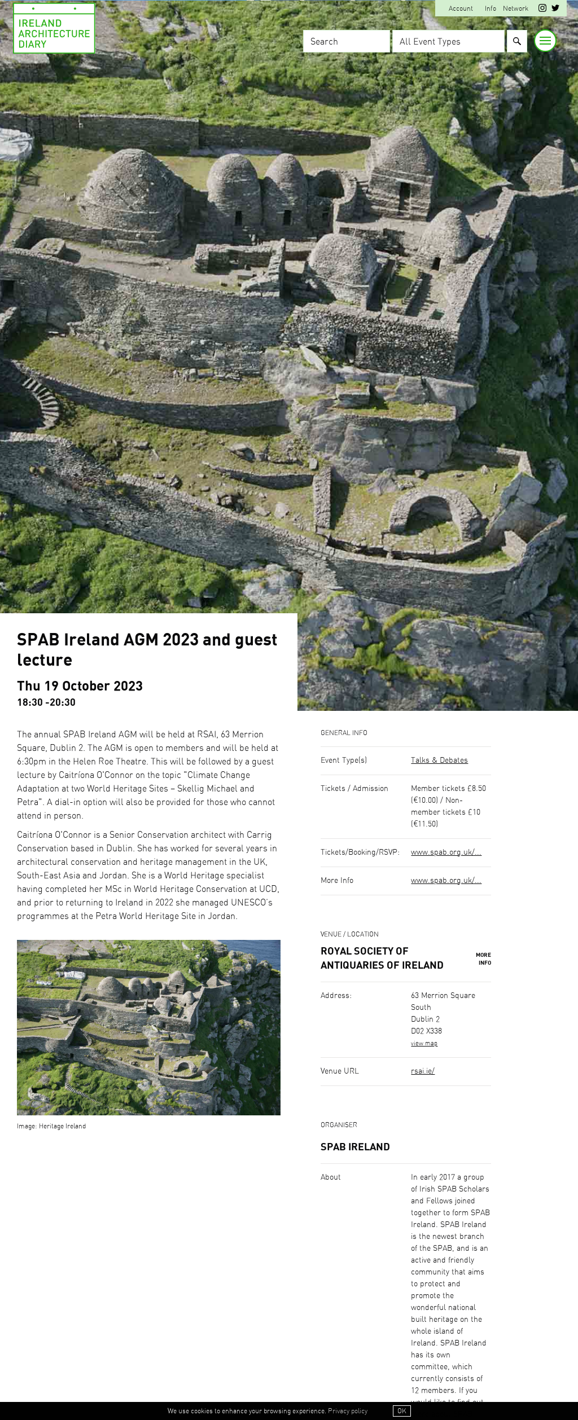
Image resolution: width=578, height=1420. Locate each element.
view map (424, 1043)
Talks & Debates (439, 760)
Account (461, 8)
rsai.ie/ (423, 1071)
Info (490, 8)
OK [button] (401, 1411)
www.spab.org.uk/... (446, 852)
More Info (483, 959)
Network (515, 8)
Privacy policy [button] (347, 1411)
